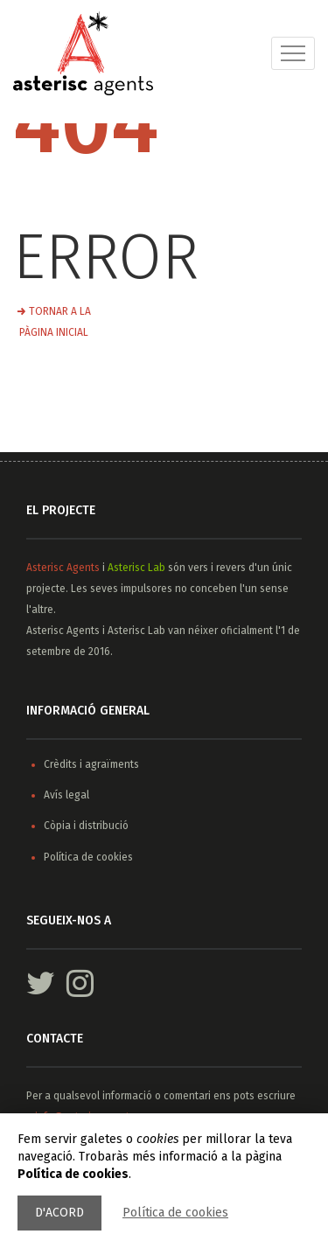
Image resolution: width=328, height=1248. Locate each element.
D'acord (59, 1212)
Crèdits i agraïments (91, 764)
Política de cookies (175, 1212)
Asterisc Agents (63, 567)
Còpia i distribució (86, 825)
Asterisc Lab (136, 567)
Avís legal (66, 795)
